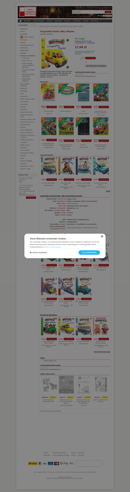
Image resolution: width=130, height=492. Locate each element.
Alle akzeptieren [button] (89, 252)
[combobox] (102, 236)
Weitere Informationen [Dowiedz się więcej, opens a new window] (53, 247)
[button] (38, 252)
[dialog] (65, 246)
